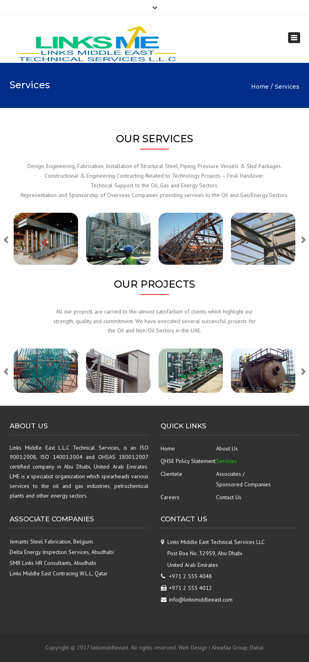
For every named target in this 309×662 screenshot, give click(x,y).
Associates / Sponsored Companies (243, 479)
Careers (170, 497)
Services (226, 461)
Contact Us (228, 497)
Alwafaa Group (229, 647)
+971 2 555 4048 (190, 576)
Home (260, 86)
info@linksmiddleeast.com (201, 599)
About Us (227, 448)
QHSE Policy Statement (188, 461)
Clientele (171, 473)
